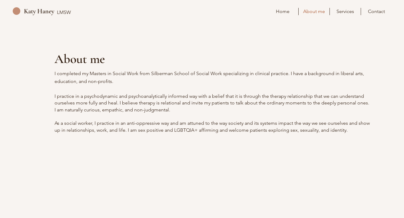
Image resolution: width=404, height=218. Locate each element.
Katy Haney (39, 11)
